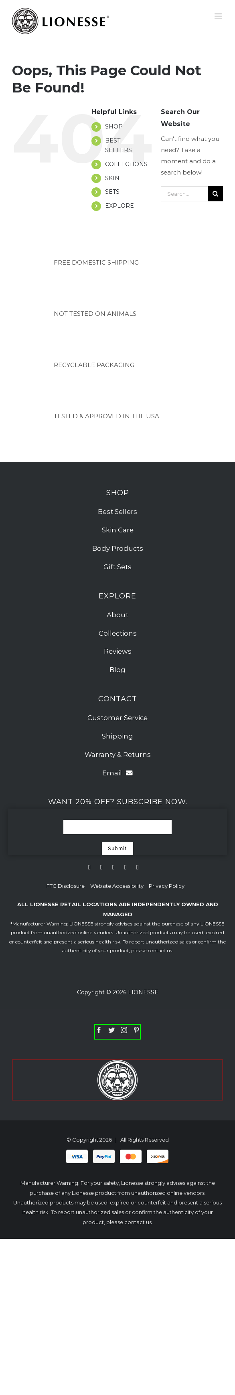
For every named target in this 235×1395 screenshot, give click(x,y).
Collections (118, 633)
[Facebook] (99, 1030)
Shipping (117, 736)
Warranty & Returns (118, 755)
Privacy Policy (166, 886)
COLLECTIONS (126, 164)
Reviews (118, 651)
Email (117, 773)
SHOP (114, 126)
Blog (117, 670)
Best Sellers (117, 512)
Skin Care (118, 530)
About (117, 615)
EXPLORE (119, 205)
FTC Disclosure (66, 886)
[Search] (215, 193)
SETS (112, 191)
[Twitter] (111, 1030)
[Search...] (184, 193)
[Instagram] (124, 1030)
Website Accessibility (117, 886)
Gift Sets (117, 567)
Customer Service (117, 718)
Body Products (117, 548)
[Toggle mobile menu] (219, 16)
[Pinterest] (136, 1030)
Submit (117, 848)
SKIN (112, 178)
